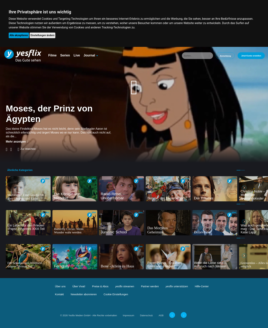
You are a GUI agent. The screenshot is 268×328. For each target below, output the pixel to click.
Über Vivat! (78, 286)
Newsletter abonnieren (84, 294)
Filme (52, 55)
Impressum (128, 315)
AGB (161, 315)
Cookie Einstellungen (116, 294)
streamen (124, 286)
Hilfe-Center (202, 286)
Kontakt (59, 294)
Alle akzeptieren (19, 35)
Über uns (60, 286)
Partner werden (150, 286)
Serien (65, 55)
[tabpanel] (28, 189)
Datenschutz (146, 315)
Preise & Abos (100, 286)
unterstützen (177, 286)
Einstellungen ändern (43, 35)
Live (77, 55)
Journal (89, 55)
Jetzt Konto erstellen (251, 56)
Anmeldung (225, 56)
